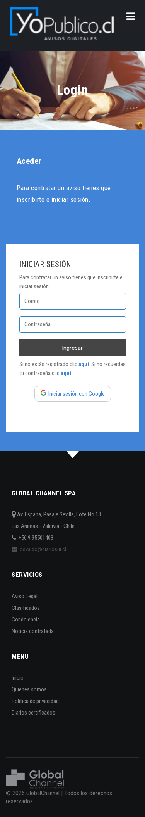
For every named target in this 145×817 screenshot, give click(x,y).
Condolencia (26, 619)
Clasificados (26, 607)
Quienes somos (29, 689)
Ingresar (72, 348)
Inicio (18, 677)
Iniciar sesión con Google (73, 393)
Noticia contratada (33, 631)
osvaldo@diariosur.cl (39, 549)
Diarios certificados (33, 712)
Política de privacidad (35, 701)
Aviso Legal (25, 596)
